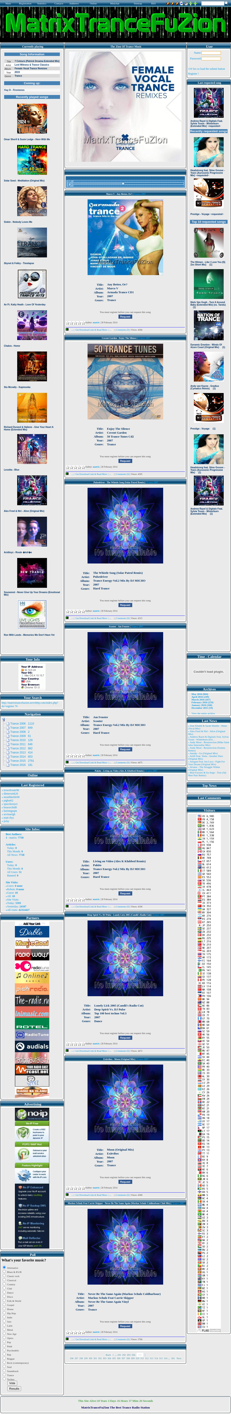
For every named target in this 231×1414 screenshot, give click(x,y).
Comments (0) (123, 330)
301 (95, 1358)
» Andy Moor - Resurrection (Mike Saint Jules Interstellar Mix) (208, 743)
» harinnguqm (9, 810)
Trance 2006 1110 (22, 723)
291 (119, 1354)
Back (108, 1354)
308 (128, 1358)
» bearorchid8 (9, 807)
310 (138, 1358)
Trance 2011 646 (21, 744)
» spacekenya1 (10, 804)
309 (133, 1358)
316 (166, 1358)
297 (76, 1358)
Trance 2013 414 (21, 752)
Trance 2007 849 (21, 727)
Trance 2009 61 (20, 736)
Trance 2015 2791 (22, 760)
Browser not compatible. (32, 351)
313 (152, 1358)
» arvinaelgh (8, 814)
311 (142, 1358)
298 (81, 1358)
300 (91, 1358)
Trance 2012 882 (21, 748)
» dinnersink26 (10, 793)
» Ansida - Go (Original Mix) (203, 753)
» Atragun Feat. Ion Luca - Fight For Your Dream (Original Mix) (206, 763)
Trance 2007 (140, 194)
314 (156, 1358)
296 (72, 1358)
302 (100, 1358)
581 (173, 1358)
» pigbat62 (7, 800)
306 (119, 1358)
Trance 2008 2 (20, 731)
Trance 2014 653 (21, 756)
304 (109, 1358)
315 (161, 1358)
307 (123, 1358)
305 (114, 1358)
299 (86, 1358)
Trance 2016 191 (21, 765)
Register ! (193, 73)
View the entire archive (203, 713)
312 (147, 1358)
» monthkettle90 (10, 797)
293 (129, 1354)
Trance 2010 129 (21, 740)
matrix (12, 837)
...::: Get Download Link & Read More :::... (90, 330)
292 (124, 1354)
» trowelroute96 (10, 790)
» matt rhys (8, 817)
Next (178, 1358)
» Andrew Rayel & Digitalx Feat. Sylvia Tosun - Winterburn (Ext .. (208, 738)
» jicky (5, 821)
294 (133, 1354)
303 (105, 1358)
